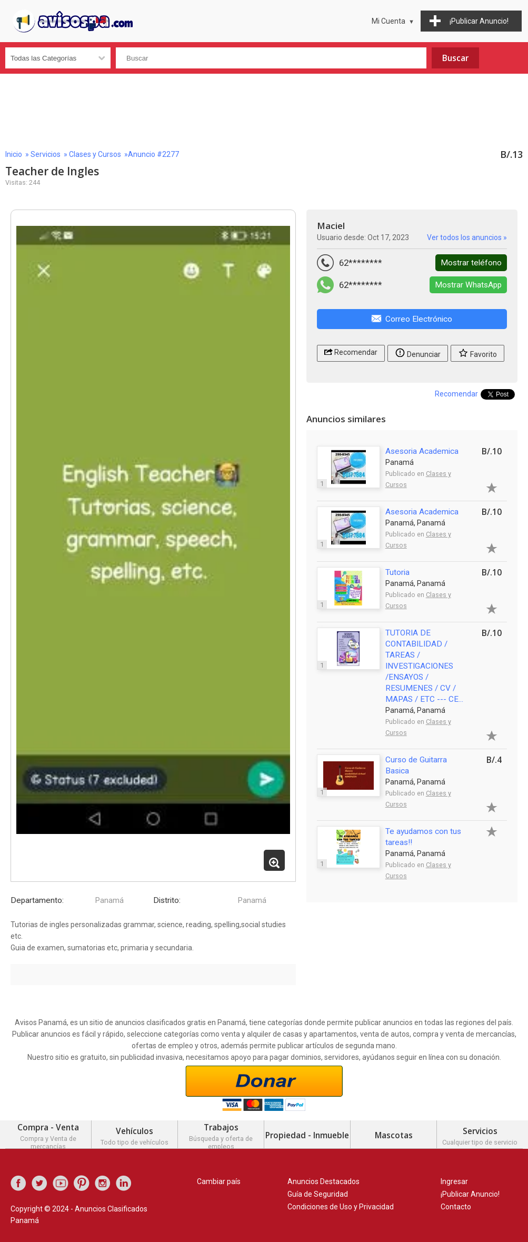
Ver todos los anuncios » (467, 237)
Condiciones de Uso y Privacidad (340, 1207)
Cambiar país (219, 1181)
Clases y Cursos (95, 154)
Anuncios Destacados (323, 1181)
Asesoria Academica (422, 451)
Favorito (477, 352)
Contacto (456, 1207)
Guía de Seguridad (317, 1194)
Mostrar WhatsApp (468, 285)
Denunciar (418, 352)
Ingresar (454, 1181)
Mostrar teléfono (471, 262)
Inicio (13, 154)
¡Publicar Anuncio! (470, 1194)
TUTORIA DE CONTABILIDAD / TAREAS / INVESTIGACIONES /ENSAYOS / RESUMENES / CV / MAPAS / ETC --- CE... (424, 666)
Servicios (46, 154)
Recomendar (350, 351)
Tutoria (397, 572)
